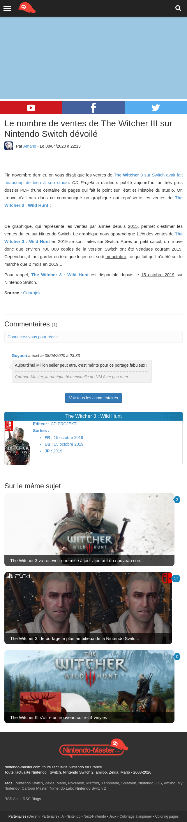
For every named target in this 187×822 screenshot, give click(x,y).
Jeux (112, 816)
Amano (29, 146)
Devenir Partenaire (43, 816)
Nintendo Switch (29, 783)
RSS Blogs (32, 799)
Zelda (49, 783)
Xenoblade (110, 783)
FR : (48, 437)
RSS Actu (12, 799)
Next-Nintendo (95, 816)
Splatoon (128, 783)
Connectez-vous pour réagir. (33, 337)
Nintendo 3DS (150, 783)
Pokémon (76, 783)
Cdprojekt (32, 292)
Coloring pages (167, 816)
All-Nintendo (70, 816)
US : (49, 444)
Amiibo (169, 783)
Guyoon (19, 355)
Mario (61, 783)
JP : (48, 451)
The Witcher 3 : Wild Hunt (60, 274)
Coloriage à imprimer (135, 816)
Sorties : (41, 430)
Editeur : (41, 424)
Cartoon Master (34, 788)
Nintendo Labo (62, 788)
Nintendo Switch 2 (90, 788)
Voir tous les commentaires (93, 398)
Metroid (92, 783)
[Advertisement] (93, 44)
